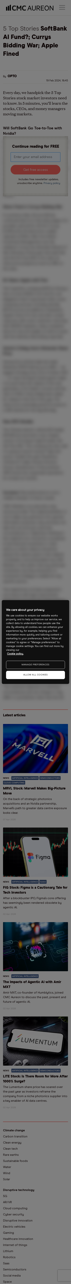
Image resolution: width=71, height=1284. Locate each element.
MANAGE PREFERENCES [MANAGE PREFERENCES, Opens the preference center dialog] (35, 665)
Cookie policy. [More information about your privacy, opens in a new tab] (15, 654)
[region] (35, 642)
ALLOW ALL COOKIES (35, 675)
